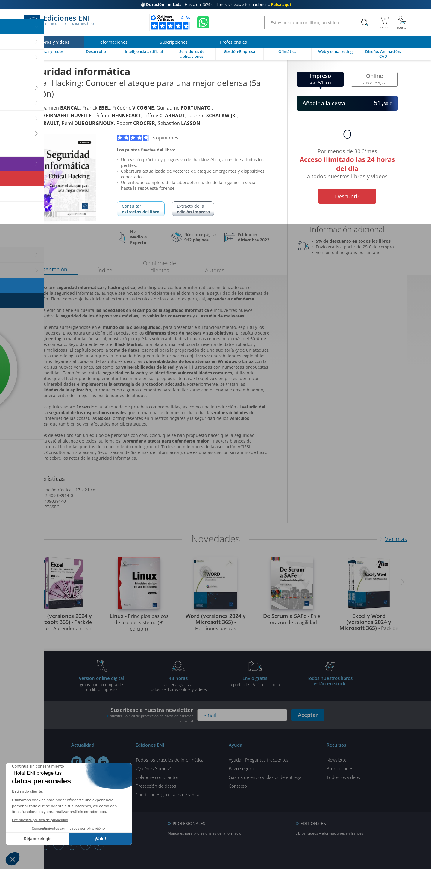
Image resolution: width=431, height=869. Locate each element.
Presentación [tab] (50, 269)
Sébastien (179, 123)
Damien (60, 107)
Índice (104, 270)
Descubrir (347, 196)
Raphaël (41, 123)
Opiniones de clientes (159, 266)
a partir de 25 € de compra (255, 681)
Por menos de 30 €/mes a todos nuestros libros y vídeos (347, 165)
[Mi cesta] (384, 22)
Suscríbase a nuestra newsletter (150, 715)
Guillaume (184, 107)
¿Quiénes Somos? (153, 768)
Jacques (58, 115)
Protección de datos (156, 786)
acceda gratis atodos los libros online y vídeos (178, 683)
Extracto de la (193, 209)
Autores (214, 270)
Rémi (88, 123)
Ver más (396, 539)
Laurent (212, 115)
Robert (135, 123)
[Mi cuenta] (401, 22)
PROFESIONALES (189, 823)
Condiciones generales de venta (167, 794)
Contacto (238, 786)
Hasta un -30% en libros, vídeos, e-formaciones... (215, 4)
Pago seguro (241, 768)
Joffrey (164, 115)
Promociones (340, 768)
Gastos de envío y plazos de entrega (265, 777)
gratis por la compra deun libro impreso (101, 683)
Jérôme (117, 115)
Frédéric (133, 107)
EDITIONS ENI (314, 823)
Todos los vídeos (343, 777)
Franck (96, 107)
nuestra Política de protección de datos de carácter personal (151, 718)
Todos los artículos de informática (170, 760)
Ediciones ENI (59, 22)
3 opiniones (147, 137)
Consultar (141, 209)
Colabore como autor (157, 777)
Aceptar (308, 714)
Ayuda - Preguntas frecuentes (259, 760)
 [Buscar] (364, 22)
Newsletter (337, 760)
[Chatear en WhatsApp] (203, 22)
